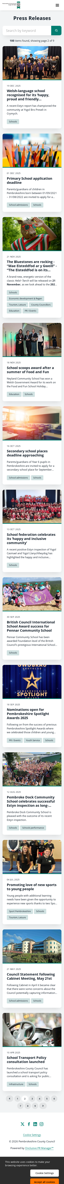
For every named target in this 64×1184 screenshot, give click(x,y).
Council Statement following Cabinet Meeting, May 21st (31, 976)
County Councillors (41, 304)
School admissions (18, 204)
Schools (13, 121)
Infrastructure (16, 1084)
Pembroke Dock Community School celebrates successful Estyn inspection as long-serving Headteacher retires (31, 803)
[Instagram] (41, 1124)
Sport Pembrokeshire (20, 911)
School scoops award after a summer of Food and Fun (30, 369)
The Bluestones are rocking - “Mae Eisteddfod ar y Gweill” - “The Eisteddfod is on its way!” (32, 267)
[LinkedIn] (35, 1124)
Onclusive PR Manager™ (39, 1148)
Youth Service (33, 740)
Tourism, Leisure (17, 304)
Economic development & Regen (25, 298)
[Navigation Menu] (57, 5)
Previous (9, 1099)
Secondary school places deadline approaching (27, 453)
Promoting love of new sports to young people (31, 886)
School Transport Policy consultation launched (26, 1059)
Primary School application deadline (29, 180)
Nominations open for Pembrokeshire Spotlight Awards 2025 (28, 713)
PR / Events (30, 310)
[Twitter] (22, 1124)
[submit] (56, 30)
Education (14, 310)
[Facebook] (29, 1124)
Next (43, 1106)
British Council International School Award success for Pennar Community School (31, 626)
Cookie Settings (32, 1134)
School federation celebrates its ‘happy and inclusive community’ (31, 538)
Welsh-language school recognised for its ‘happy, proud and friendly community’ (28, 97)
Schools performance (33, 827)
